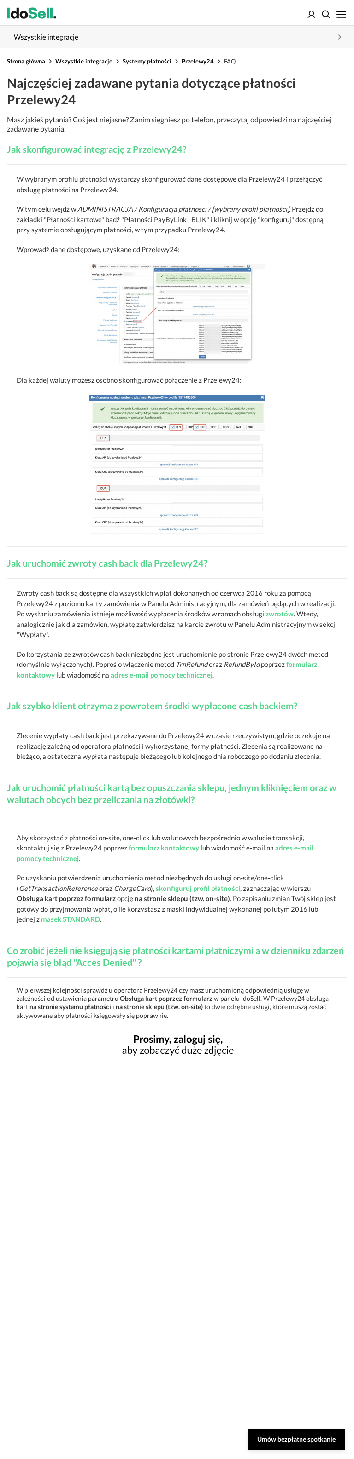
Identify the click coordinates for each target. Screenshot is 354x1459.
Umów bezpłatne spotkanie (296, 1439)
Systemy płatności (147, 61)
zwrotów (280, 613)
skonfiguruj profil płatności (198, 888)
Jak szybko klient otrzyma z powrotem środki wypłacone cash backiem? (152, 705)
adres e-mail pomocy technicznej (161, 675)
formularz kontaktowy (164, 848)
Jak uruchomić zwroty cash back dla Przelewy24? (107, 563)
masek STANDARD (70, 919)
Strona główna (26, 61)
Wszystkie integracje (83, 61)
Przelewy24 (198, 61)
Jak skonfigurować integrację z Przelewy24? (96, 149)
